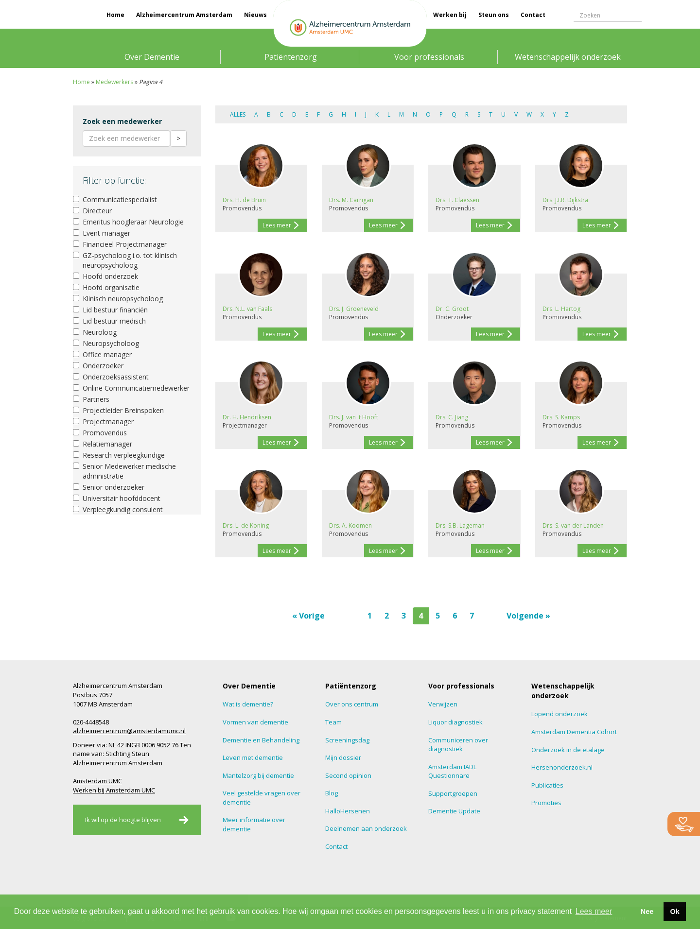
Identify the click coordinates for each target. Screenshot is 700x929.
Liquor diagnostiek (455, 722)
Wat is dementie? (248, 704)
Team (333, 722)
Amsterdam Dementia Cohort (574, 731)
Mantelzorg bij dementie (258, 775)
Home (115, 15)
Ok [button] (674, 911)
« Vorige (308, 615)
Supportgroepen (452, 793)
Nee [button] (647, 911)
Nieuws (255, 15)
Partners (91, 399)
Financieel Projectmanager (120, 244)
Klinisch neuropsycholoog (118, 298)
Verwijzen (442, 704)
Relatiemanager (102, 443)
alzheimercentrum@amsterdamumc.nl (129, 730)
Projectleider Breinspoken (118, 410)
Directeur (92, 210)
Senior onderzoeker (108, 487)
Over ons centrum (351, 704)
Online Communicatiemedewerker (131, 388)
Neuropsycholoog (106, 343)
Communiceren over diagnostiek (458, 745)
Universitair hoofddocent (116, 498)
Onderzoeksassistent (111, 376)
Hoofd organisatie (106, 287)
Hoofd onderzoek (105, 276)
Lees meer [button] (594, 911)
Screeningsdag (347, 740)
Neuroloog (95, 332)
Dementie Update (454, 811)
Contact (533, 15)
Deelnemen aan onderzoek (366, 828)
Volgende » (528, 615)
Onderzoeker (98, 365)
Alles (237, 114)
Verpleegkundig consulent (118, 509)
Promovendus (100, 432)
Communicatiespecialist (115, 199)
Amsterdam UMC (97, 780)
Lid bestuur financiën (110, 309)
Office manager (102, 354)
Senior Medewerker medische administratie (124, 471)
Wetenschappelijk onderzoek (568, 57)
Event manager (101, 233)
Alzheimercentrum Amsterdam (184, 15)
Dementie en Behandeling (261, 740)
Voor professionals (429, 57)
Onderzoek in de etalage (568, 749)
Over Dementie (151, 57)
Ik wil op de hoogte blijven (123, 819)
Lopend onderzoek (559, 713)
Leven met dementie (253, 757)
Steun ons (493, 15)
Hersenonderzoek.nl (562, 767)
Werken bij (450, 15)
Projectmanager (103, 421)
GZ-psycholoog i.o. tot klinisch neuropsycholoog (125, 260)
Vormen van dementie (255, 722)
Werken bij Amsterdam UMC (114, 790)
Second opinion (348, 775)
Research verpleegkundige (119, 455)
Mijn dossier (343, 757)
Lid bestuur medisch (109, 321)
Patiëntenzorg (290, 57)
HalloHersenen (347, 811)
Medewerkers (114, 82)
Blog (331, 793)
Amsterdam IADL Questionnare (452, 771)
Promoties (546, 802)
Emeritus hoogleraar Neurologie (128, 221)
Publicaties (547, 785)
